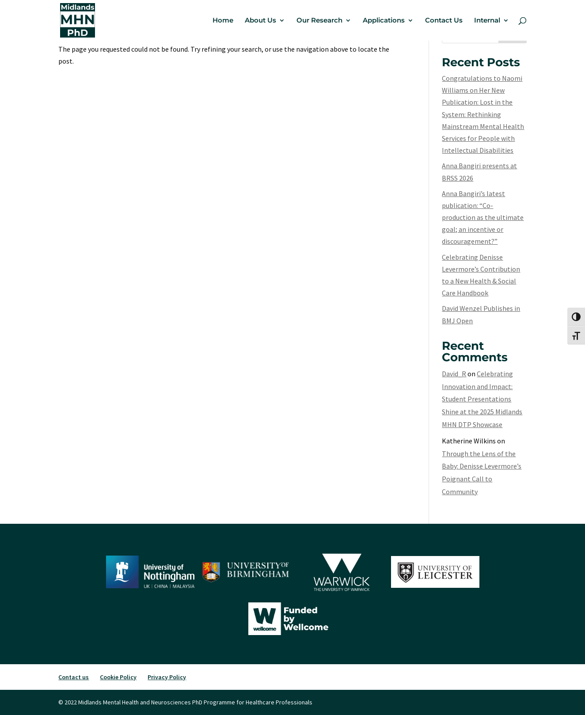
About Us (260, 20)
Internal (487, 20)
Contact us (73, 677)
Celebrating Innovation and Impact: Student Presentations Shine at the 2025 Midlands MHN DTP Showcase (482, 399)
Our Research (319, 20)
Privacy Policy (167, 677)
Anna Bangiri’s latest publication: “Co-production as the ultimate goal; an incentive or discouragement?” (483, 217)
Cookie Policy (118, 677)
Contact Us (444, 20)
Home (223, 20)
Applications (384, 20)
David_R (454, 373)
